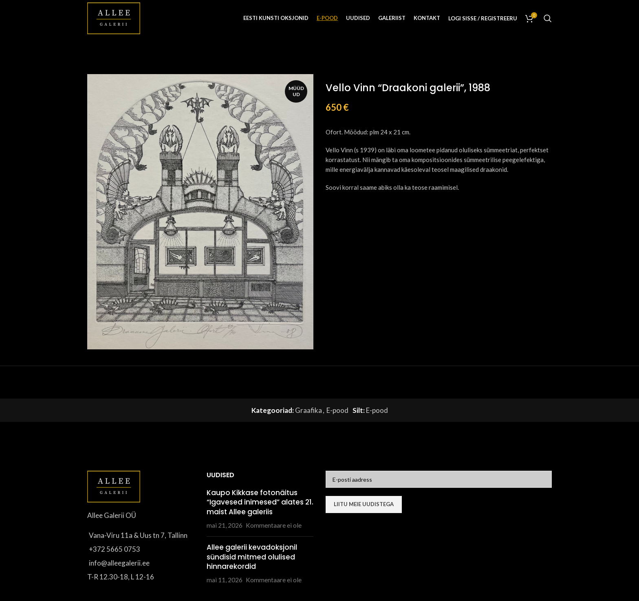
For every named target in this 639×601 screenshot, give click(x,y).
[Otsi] (548, 18)
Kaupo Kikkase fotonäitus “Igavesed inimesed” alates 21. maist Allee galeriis (260, 502)
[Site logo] (113, 17)
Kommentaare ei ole (274, 525)
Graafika (308, 410)
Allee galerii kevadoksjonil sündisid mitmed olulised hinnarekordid (252, 557)
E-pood (337, 410)
